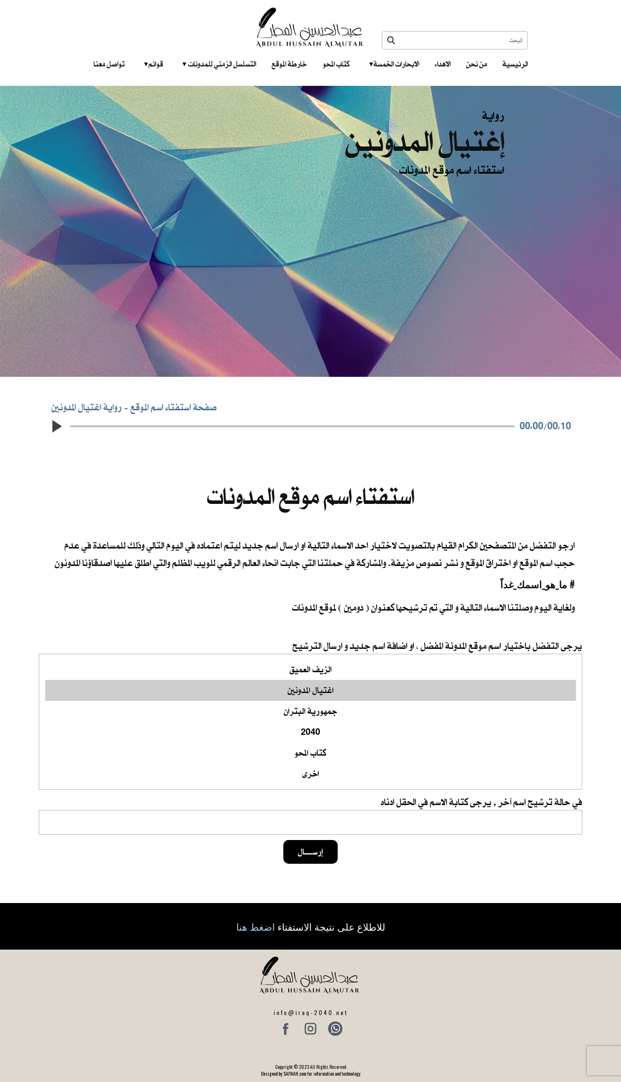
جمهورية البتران (310, 711)
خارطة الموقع (289, 64)
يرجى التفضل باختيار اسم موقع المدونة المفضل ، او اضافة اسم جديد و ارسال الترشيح (437, 645)
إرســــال (310, 851)
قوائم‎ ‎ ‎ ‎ (153, 64)
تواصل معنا (109, 64)
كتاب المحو (336, 64)
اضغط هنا (255, 926)
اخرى (310, 773)
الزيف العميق (310, 669)
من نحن (476, 64)
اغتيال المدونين (310, 690)
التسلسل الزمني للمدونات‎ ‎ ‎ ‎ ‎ (219, 64)
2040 (310, 732)
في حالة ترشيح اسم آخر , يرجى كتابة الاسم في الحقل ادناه (481, 802)
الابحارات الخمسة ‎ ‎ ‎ (394, 64)
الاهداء (443, 64)
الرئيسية (515, 64)
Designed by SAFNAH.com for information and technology (310, 1073)
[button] (56, 426)
